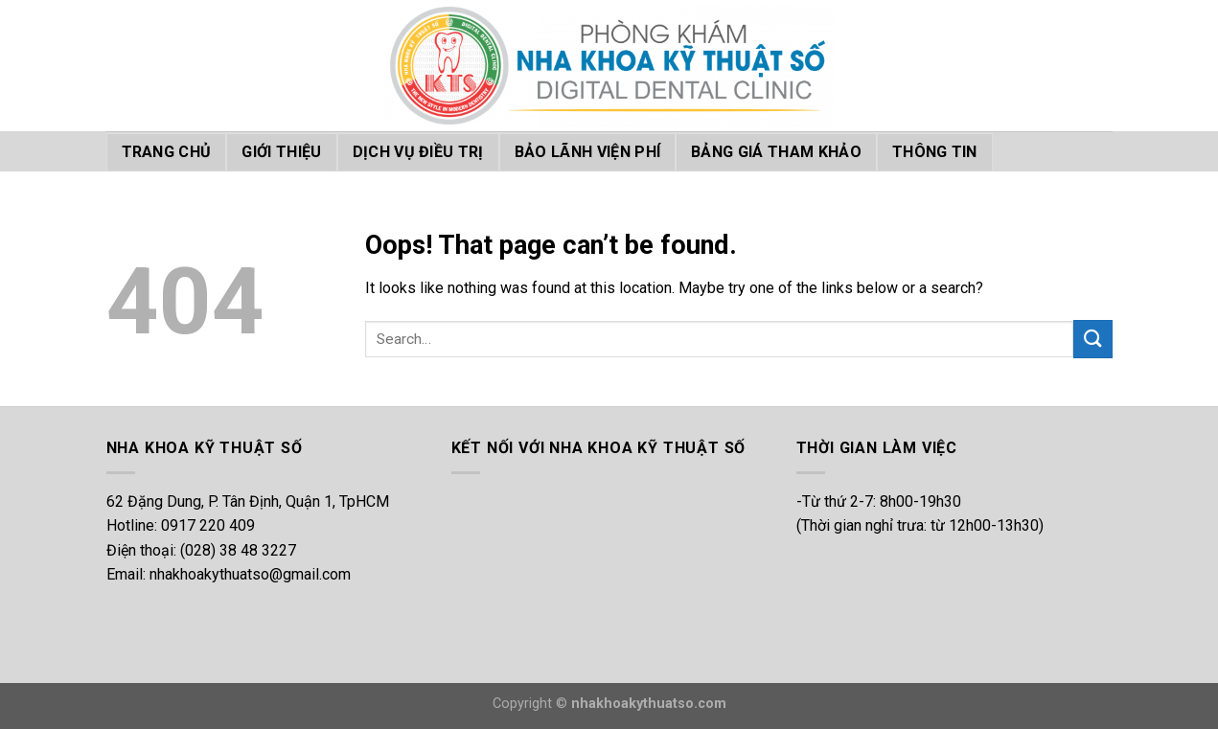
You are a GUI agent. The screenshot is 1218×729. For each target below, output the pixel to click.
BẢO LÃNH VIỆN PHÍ (587, 152)
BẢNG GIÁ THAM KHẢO (776, 152)
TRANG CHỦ (167, 152)
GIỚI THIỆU (281, 152)
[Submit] (1092, 338)
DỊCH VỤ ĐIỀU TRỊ (418, 152)
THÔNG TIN (934, 152)
